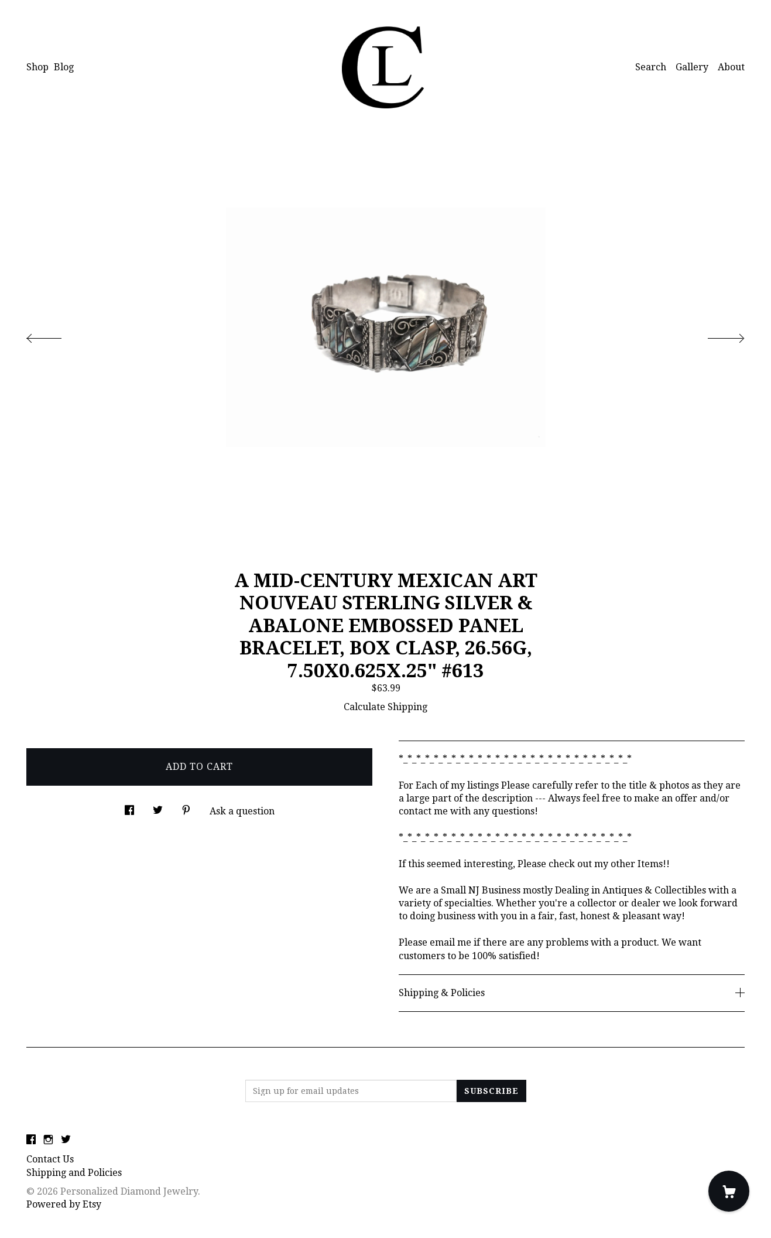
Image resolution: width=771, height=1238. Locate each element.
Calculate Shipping (385, 706)
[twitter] (66, 1139)
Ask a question (242, 811)
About (731, 67)
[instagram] (48, 1139)
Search (650, 67)
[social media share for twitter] (158, 807)
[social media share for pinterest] (186, 807)
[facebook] (31, 1139)
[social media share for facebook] (129, 807)
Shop (37, 67)
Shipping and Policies (74, 1172)
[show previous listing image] (55, 335)
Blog (64, 67)
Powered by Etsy (63, 1204)
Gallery (692, 67)
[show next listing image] (715, 335)
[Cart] (728, 1191)
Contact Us (50, 1159)
